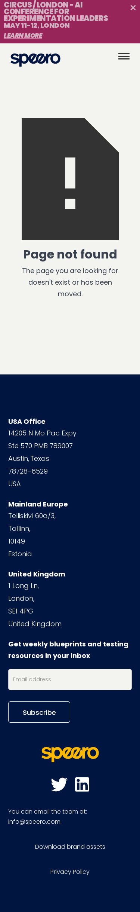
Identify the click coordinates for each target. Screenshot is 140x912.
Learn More (23, 35)
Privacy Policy (70, 871)
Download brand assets (70, 846)
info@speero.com (34, 821)
